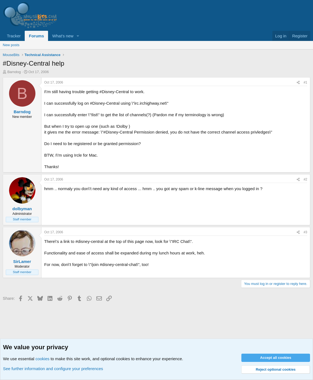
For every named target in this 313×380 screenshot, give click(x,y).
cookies (42, 358)
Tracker (14, 36)
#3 (305, 232)
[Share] (298, 82)
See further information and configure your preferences (53, 368)
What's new (62, 36)
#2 (305, 179)
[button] (78, 36)
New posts (11, 45)
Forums (36, 36)
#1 (305, 82)
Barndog (14, 72)
